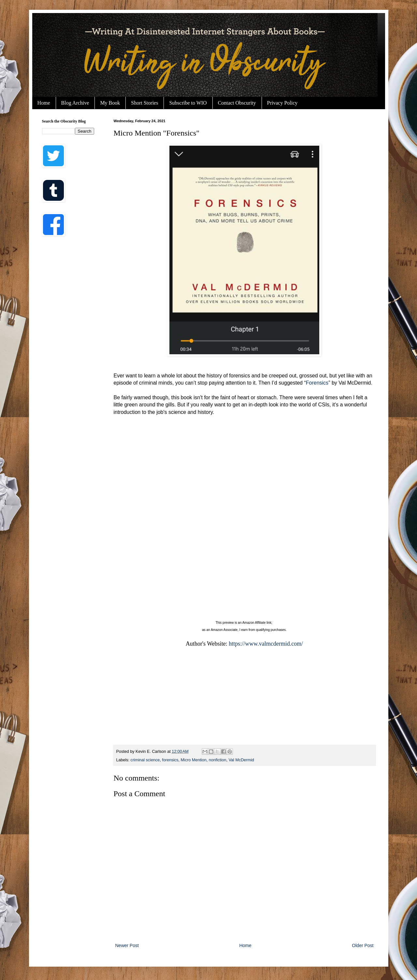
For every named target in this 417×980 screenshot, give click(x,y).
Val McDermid (241, 760)
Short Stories (144, 103)
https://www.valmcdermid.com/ (266, 643)
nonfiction (217, 760)
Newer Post (127, 945)
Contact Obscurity (237, 103)
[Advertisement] (68, 345)
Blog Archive (75, 103)
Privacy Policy (282, 103)
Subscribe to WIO (188, 103)
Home (43, 103)
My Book (110, 103)
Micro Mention (194, 760)
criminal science (145, 760)
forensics (170, 760)
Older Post (362, 945)
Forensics (317, 383)
